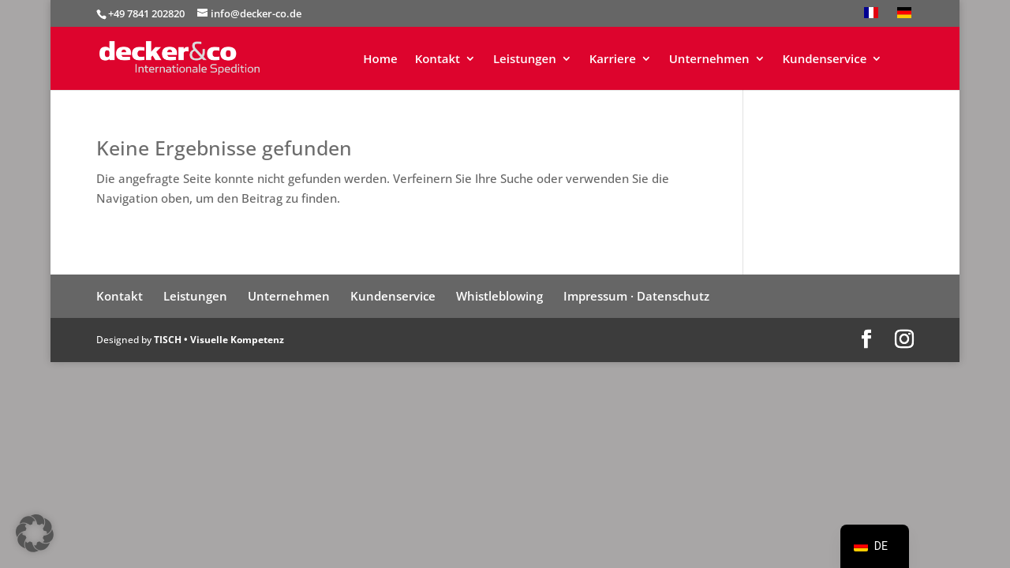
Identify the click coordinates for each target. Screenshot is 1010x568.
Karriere (612, 59)
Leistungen (524, 59)
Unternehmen (709, 59)
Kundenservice (825, 59)
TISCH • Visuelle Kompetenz (219, 339)
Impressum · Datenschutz (636, 296)
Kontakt (437, 59)
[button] (34, 533)
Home (380, 59)
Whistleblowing (499, 296)
